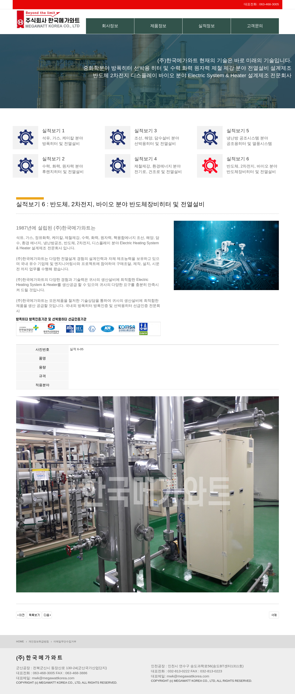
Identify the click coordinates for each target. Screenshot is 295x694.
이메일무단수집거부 (64, 641)
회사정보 (110, 26)
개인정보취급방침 (39, 641)
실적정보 (206, 26)
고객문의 (255, 26)
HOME (20, 641)
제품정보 (158, 26)
